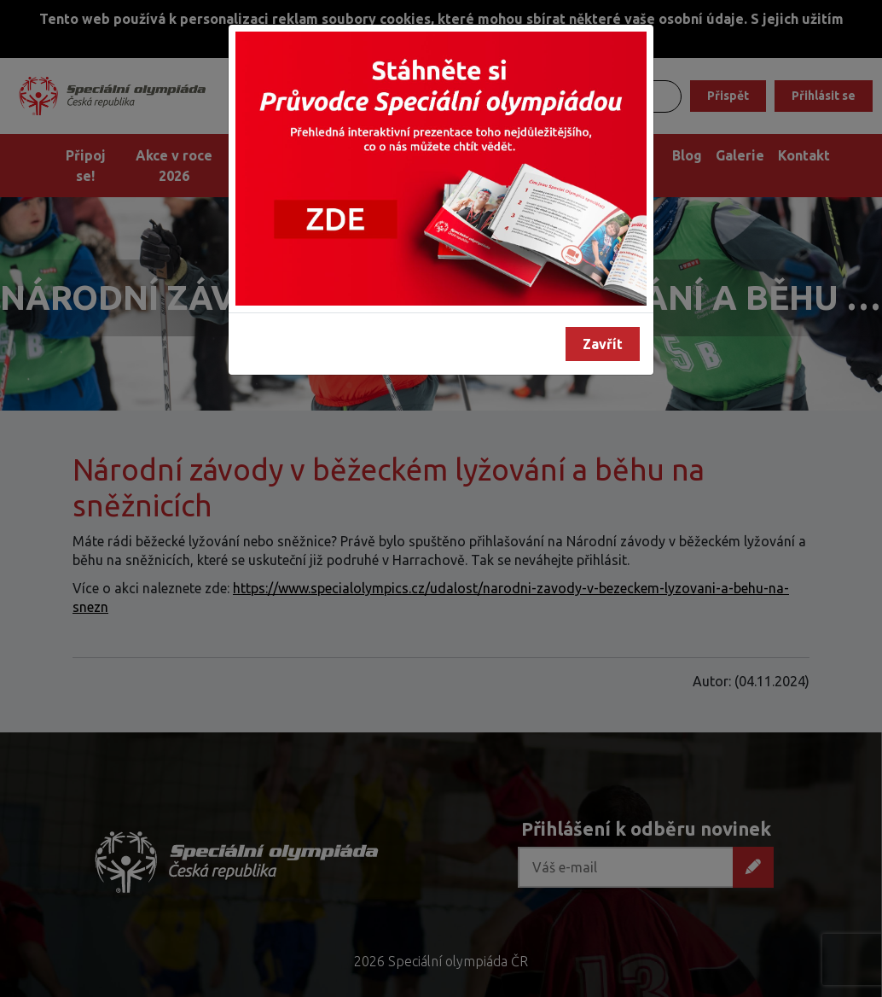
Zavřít (603, 344)
